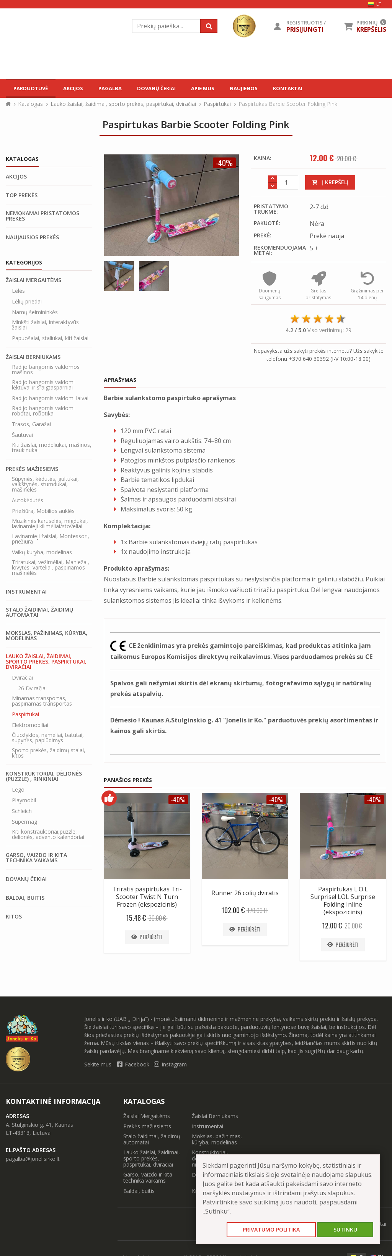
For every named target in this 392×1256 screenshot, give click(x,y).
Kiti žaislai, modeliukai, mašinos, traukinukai (51, 416)
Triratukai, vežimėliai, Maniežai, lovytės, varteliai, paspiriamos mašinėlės (50, 536)
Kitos (14, 885)
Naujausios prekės (32, 206)
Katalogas (30, 72)
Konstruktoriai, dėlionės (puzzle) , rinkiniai (44, 745)
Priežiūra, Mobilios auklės (43, 479)
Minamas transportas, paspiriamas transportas (42, 669)
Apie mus (202, 53)
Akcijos (73, 53)
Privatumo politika (271, 1229)
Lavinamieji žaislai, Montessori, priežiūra (50, 507)
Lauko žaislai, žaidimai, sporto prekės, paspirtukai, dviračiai (123, 72)
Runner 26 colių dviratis (245, 861)
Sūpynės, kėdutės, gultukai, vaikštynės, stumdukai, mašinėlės (45, 453)
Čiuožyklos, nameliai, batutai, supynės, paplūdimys (48, 706)
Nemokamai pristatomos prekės (42, 184)
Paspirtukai (217, 72)
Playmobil (24, 769)
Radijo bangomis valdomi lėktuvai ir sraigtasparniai (43, 353)
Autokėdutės (27, 469)
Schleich (22, 779)
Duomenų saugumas (269, 258)
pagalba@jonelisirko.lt (33, 1127)
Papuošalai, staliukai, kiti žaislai (50, 307)
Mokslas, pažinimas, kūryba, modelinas (46, 604)
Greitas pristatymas (318, 258)
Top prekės (22, 164)
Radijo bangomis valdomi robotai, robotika (43, 379)
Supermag (24, 790)
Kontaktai (287, 53)
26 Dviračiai (32, 657)
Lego (18, 758)
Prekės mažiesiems (32, 437)
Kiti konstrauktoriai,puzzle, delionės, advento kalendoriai (48, 803)
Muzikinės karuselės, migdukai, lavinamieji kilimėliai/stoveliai (50, 492)
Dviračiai (22, 646)
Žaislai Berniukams (33, 325)
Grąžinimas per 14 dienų (367, 258)
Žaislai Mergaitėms (33, 249)
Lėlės (18, 259)
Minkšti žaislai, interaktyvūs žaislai (45, 293)
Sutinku (345, 1229)
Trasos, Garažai (31, 393)
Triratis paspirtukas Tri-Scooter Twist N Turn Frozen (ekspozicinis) (147, 865)
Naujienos (244, 53)
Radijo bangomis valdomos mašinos (46, 338)
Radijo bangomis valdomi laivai (50, 367)
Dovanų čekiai (156, 53)
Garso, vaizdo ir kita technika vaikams (36, 826)
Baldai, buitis (25, 866)
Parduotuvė (30, 53)
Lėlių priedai (27, 270)
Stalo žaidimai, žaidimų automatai (39, 581)
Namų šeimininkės (35, 281)
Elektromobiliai (30, 693)
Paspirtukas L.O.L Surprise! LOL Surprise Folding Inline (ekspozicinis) (342, 869)
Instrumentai (26, 560)
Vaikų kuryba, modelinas (42, 521)
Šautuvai (22, 403)
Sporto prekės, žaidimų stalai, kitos (48, 721)
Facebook (134, 1033)
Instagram (170, 1033)
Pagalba (110, 53)
